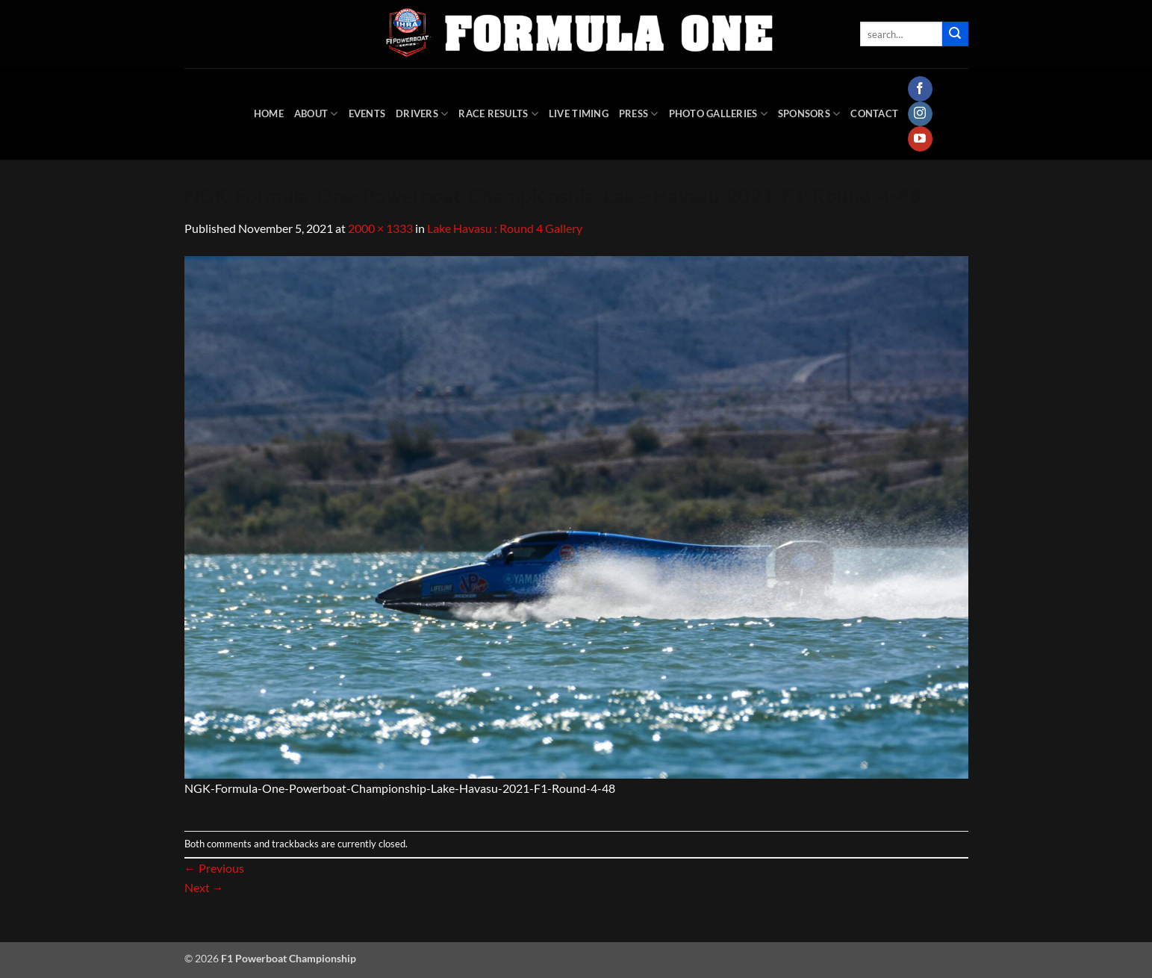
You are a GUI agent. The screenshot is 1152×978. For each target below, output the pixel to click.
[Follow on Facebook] (920, 89)
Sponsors (809, 114)
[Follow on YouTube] (920, 139)
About (316, 114)
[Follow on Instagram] (920, 114)
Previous (214, 868)
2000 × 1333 (380, 228)
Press (638, 114)
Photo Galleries (718, 114)
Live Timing (578, 113)
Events (367, 113)
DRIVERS (422, 114)
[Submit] (955, 34)
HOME (269, 113)
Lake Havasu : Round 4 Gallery (504, 228)
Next (204, 887)
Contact (874, 113)
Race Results (498, 114)
